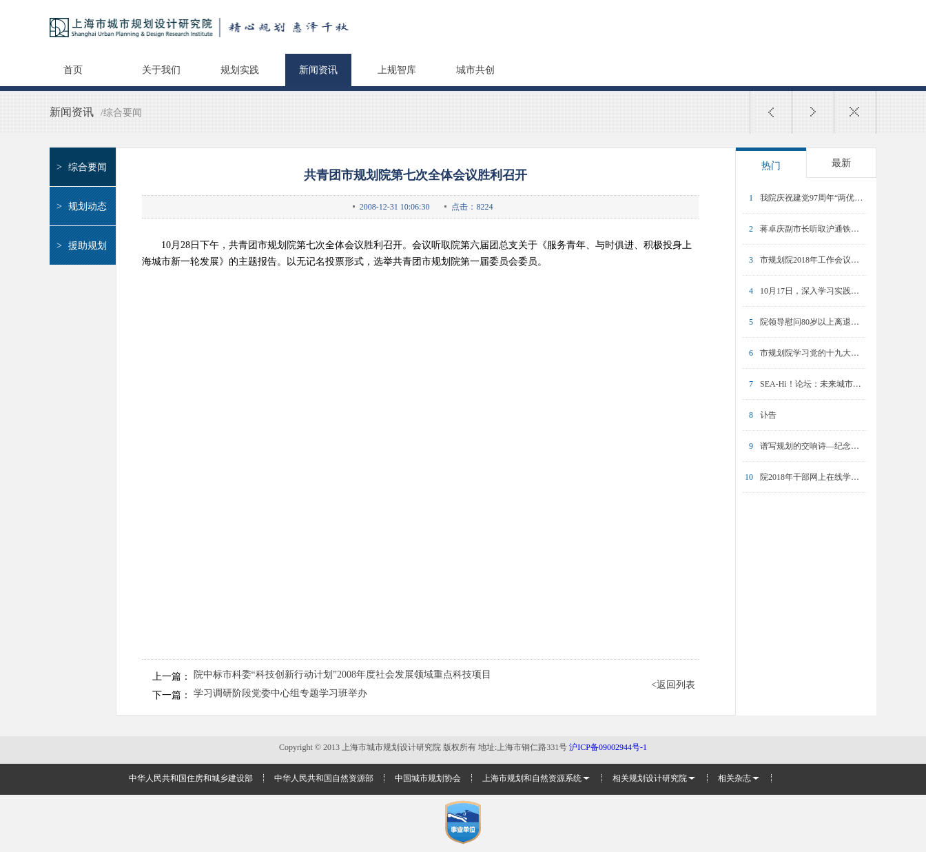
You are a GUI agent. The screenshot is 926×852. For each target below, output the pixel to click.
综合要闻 (79, 167)
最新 (841, 163)
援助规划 (79, 246)
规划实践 (239, 70)
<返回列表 (673, 685)
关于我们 (161, 70)
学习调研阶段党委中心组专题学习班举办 (280, 693)
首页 (73, 70)
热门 (771, 166)
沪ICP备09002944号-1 (608, 747)
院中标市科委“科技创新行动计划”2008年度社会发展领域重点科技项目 (342, 675)
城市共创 (475, 70)
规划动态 (79, 206)
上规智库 (397, 70)
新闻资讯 (318, 70)
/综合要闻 (121, 113)
